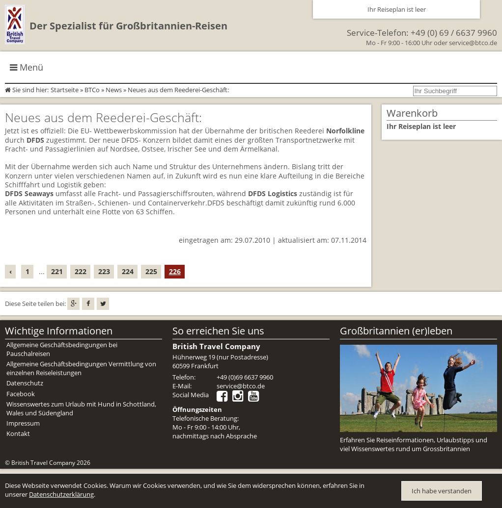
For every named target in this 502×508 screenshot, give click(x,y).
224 (128, 271)
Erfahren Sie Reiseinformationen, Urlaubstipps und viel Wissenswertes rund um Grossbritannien (413, 444)
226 (175, 271)
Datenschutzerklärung (61, 494)
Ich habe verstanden (442, 490)
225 (151, 271)
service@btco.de (473, 42)
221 (57, 271)
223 (104, 271)
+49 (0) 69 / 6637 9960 (454, 32)
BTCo (92, 89)
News (114, 89)
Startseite (65, 89)
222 (80, 271)
